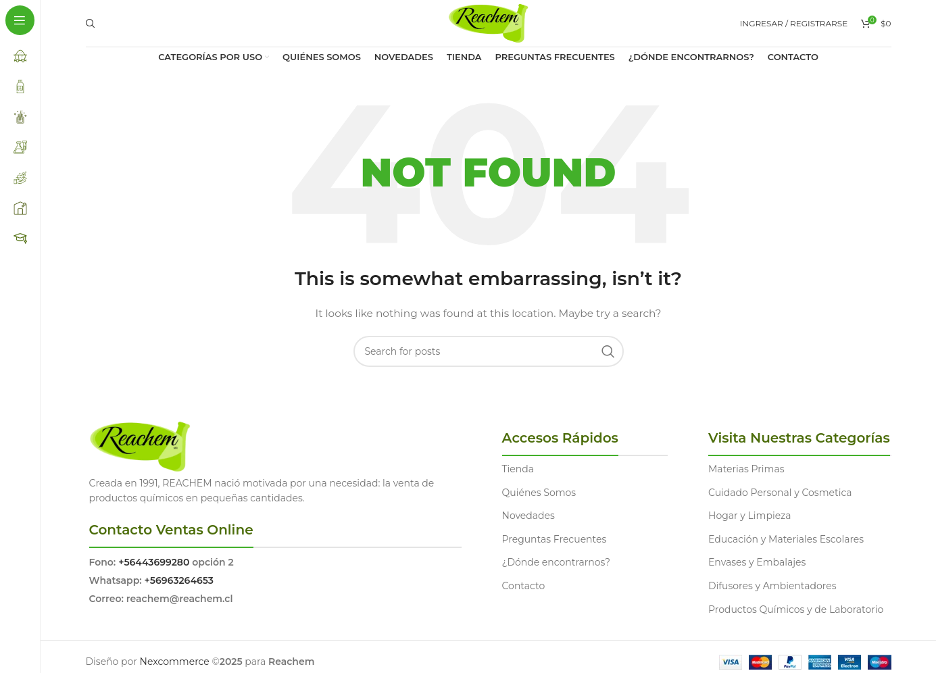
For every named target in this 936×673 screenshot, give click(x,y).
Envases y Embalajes (757, 562)
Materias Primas (746, 469)
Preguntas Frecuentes (554, 539)
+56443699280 (153, 562)
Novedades (528, 515)
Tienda (518, 469)
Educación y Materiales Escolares (786, 539)
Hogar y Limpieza (749, 515)
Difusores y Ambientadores (772, 586)
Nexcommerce (175, 661)
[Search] (88, 23)
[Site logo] (488, 22)
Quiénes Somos (539, 493)
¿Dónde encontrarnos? (556, 562)
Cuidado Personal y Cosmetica (780, 493)
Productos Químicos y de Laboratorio (795, 609)
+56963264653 (179, 580)
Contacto (523, 586)
